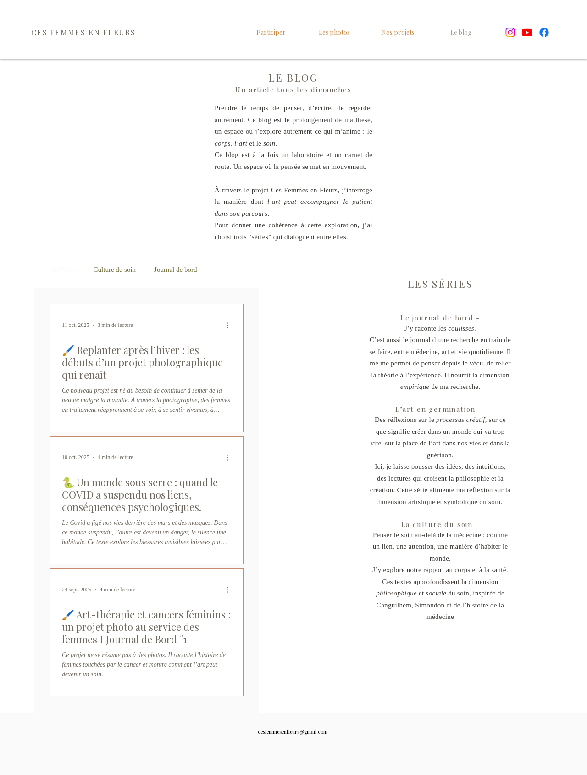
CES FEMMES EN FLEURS (83, 32)
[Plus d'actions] (230, 325)
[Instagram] (510, 32)
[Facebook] (544, 32)
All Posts (62, 269)
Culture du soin (115, 269)
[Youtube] (527, 32)
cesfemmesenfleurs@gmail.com (292, 731)
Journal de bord (175, 269)
